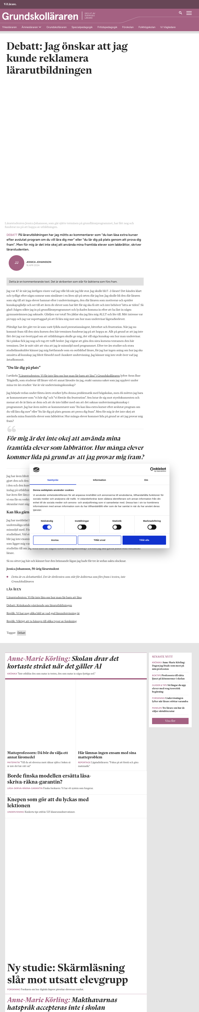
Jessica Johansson (38, 125)
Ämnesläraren (30, 27)
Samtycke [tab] (52, 480)
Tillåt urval (99, 540)
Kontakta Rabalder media (87, 991)
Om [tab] (146, 480)
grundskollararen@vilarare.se (21, 994)
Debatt (21, 496)
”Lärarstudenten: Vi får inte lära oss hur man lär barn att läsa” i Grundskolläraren (69, 239)
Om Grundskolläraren (17, 990)
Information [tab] (99, 480)
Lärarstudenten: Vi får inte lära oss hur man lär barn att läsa (44, 460)
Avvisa (55, 540)
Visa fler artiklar (76, 817)
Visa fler (170, 584)
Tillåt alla (144, 540)
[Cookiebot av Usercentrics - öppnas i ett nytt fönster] (152, 469)
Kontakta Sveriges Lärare (150, 996)
